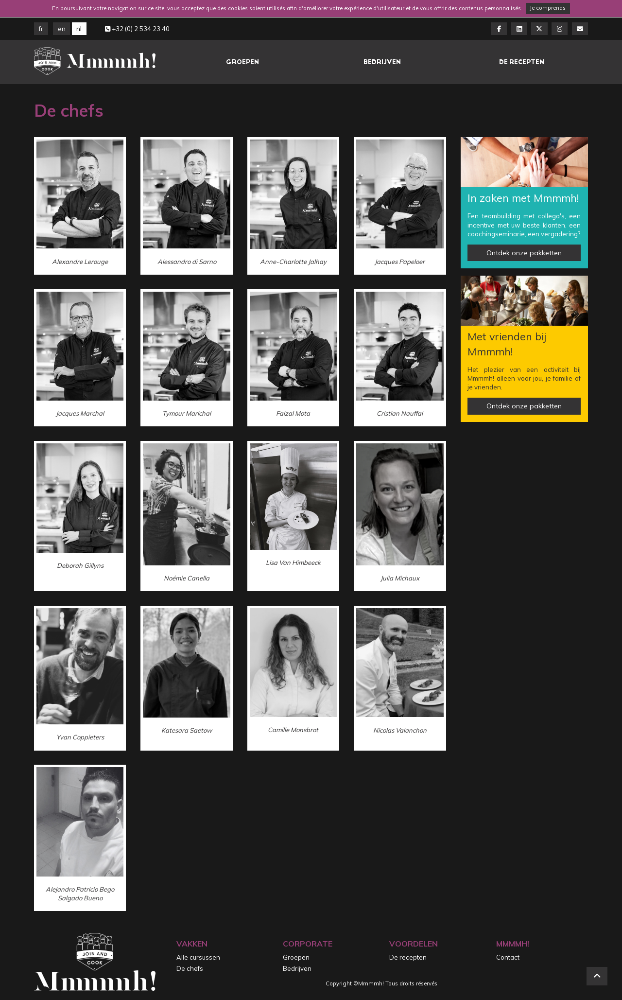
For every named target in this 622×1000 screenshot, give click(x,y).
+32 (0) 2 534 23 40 (137, 29)
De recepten (521, 62)
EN (62, 29)
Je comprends (548, 7)
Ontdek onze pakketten (524, 252)
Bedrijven (382, 62)
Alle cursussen (198, 957)
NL (79, 29)
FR (41, 29)
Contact (507, 957)
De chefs (189, 968)
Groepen (242, 62)
